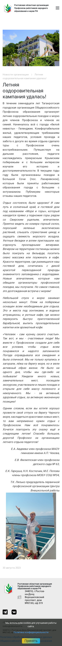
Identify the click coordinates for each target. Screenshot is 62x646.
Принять (31, 641)
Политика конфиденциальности (31, 632)
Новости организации (16, 74)
